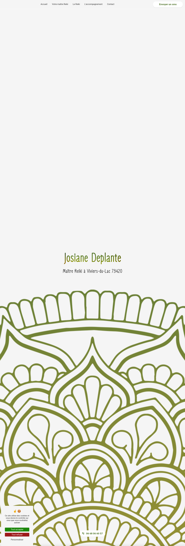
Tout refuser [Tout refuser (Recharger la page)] (17, 534)
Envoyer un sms (168, 4)
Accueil (44, 4)
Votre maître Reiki (60, 4)
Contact (110, 4)
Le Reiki (76, 4)
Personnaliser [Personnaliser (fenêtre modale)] (17, 539)
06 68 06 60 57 (92, 533)
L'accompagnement (94, 4)
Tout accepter (17, 529)
